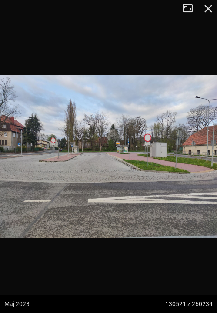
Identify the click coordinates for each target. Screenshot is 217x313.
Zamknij (208, 8)
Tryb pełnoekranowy (191, 8)
